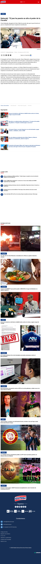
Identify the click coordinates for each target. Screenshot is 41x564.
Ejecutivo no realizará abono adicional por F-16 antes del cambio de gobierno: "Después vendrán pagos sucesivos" (24, 122)
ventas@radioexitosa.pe (8, 521)
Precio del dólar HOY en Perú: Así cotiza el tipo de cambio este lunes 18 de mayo (20, 194)
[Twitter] (17, 507)
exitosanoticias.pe (7, 524)
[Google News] (23, 507)
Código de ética (4, 532)
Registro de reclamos (5, 533)
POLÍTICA (29, 105)
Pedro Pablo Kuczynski (22, 105)
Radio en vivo (4, 541)
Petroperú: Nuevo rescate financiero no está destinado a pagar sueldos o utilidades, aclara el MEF (24, 130)
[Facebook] (16, 507)
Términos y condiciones (6, 537)
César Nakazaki (13, 105)
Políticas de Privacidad (6, 539)
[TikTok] (25, 507)
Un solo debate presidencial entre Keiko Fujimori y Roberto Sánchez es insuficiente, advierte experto (23, 138)
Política (3, 13)
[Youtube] (19, 507)
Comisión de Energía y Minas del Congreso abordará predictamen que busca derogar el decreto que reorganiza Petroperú (24, 146)
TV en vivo (3, 535)
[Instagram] (21, 507)
